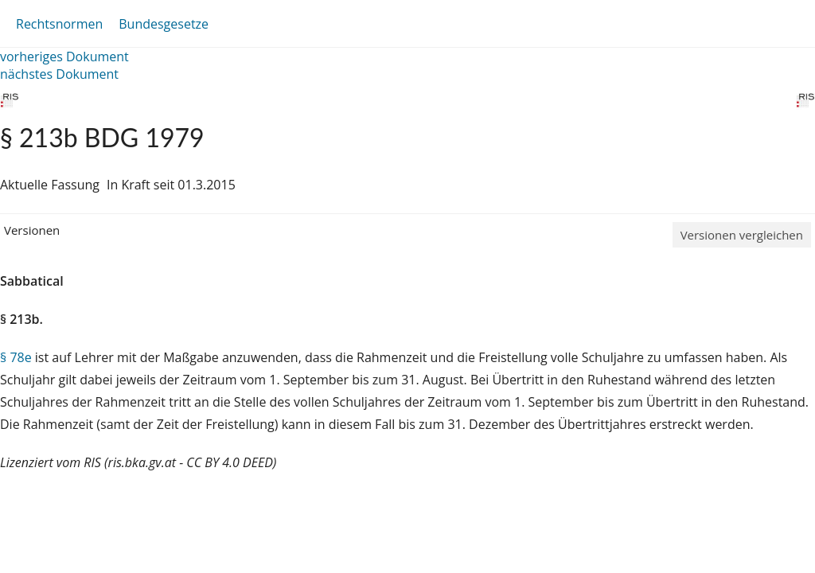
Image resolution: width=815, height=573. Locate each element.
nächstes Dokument (59, 74)
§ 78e (16, 357)
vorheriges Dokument (64, 56)
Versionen (32, 230)
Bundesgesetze (164, 24)
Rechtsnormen (59, 24)
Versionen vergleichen (741, 235)
